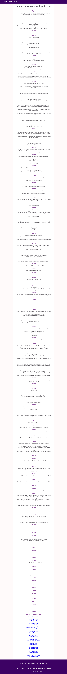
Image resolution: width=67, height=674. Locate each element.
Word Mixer (31, 1)
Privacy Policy (41, 668)
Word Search (45, 1)
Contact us (60, 1)
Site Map (18, 668)
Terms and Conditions (31, 668)
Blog (50, 1)
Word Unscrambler (38, 1)
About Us (54, 1)
